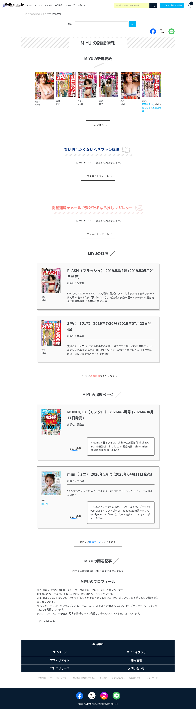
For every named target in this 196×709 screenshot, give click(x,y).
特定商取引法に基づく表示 (84, 678)
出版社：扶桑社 (75, 336)
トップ (24, 14)
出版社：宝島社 (75, 481)
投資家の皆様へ (135, 678)
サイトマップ (152, 678)
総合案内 (98, 644)
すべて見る (100, 125)
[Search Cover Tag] (132, 24)
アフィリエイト (59, 660)
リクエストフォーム (100, 175)
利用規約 (42, 678)
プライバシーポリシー (59, 678)
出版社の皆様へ (118, 678)
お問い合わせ (136, 668)
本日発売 (58, 5)
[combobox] (102, 24)
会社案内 (103, 678)
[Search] (153, 5)
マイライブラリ (45, 5)
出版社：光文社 (75, 283)
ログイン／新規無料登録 (172, 5)
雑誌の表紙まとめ (37, 14)
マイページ (31, 5)
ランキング (70, 5)
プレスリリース (59, 668)
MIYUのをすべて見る (99, 375)
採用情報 (136, 660)
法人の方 (81, 5)
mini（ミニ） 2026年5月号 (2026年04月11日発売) (109, 474)
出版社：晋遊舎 (75, 424)
